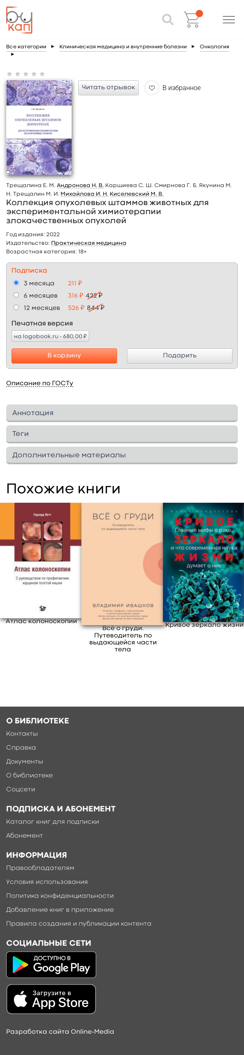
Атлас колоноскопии (41, 621)
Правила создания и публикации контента (78, 924)
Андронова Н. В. (80, 185)
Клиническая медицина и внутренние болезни (123, 47)
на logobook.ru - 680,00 (50, 336)
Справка (21, 748)
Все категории (26, 47)
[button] (229, 20)
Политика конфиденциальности (60, 896)
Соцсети (20, 790)
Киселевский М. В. (137, 194)
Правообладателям (40, 868)
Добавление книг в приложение (60, 910)
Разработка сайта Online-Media (60, 1032)
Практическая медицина (89, 243)
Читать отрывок (108, 87)
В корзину (64, 356)
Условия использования (47, 882)
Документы (24, 762)
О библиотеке (29, 776)
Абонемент (24, 836)
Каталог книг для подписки (52, 822)
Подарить (180, 356)
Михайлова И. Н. (84, 194)
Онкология (214, 47)
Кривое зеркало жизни (204, 625)
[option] (41, 564)
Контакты (22, 734)
